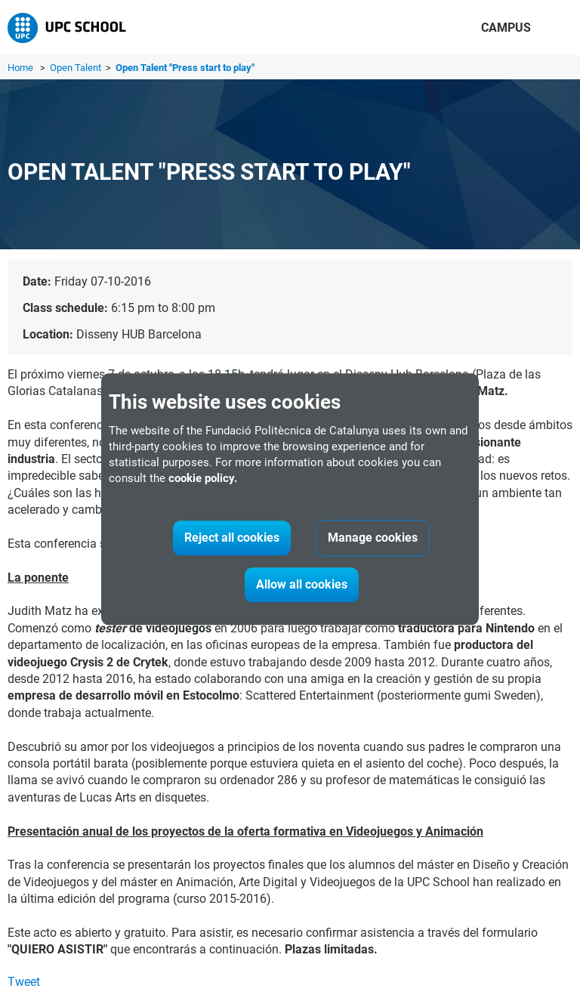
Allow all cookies (301, 584)
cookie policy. (202, 478)
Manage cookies (373, 537)
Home (20, 67)
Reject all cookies (231, 537)
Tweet (24, 982)
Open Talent (76, 67)
